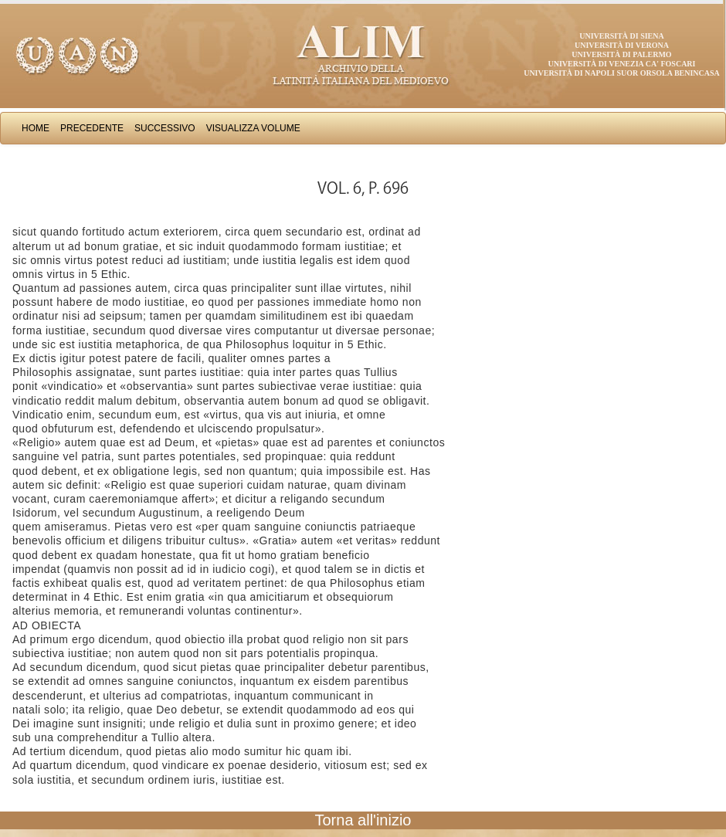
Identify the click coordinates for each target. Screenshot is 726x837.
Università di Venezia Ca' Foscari (622, 63)
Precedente (92, 128)
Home (35, 128)
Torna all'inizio (363, 820)
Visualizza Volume (253, 128)
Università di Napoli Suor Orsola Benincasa (622, 73)
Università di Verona (622, 45)
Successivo (164, 128)
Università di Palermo (621, 54)
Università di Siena (621, 36)
